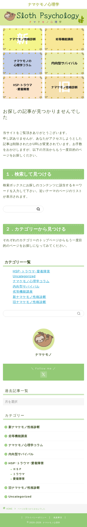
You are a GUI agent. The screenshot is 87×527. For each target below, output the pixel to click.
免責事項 (57, 517)
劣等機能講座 (23, 291)
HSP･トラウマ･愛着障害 (31, 271)
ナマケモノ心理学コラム (31, 281)
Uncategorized (24, 276)
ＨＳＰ (17, 469)
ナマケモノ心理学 (43, 4)
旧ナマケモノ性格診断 (29, 302)
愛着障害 (19, 478)
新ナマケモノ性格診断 (29, 297)
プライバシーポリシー (36, 517)
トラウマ (19, 474)
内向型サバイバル (26, 286)
